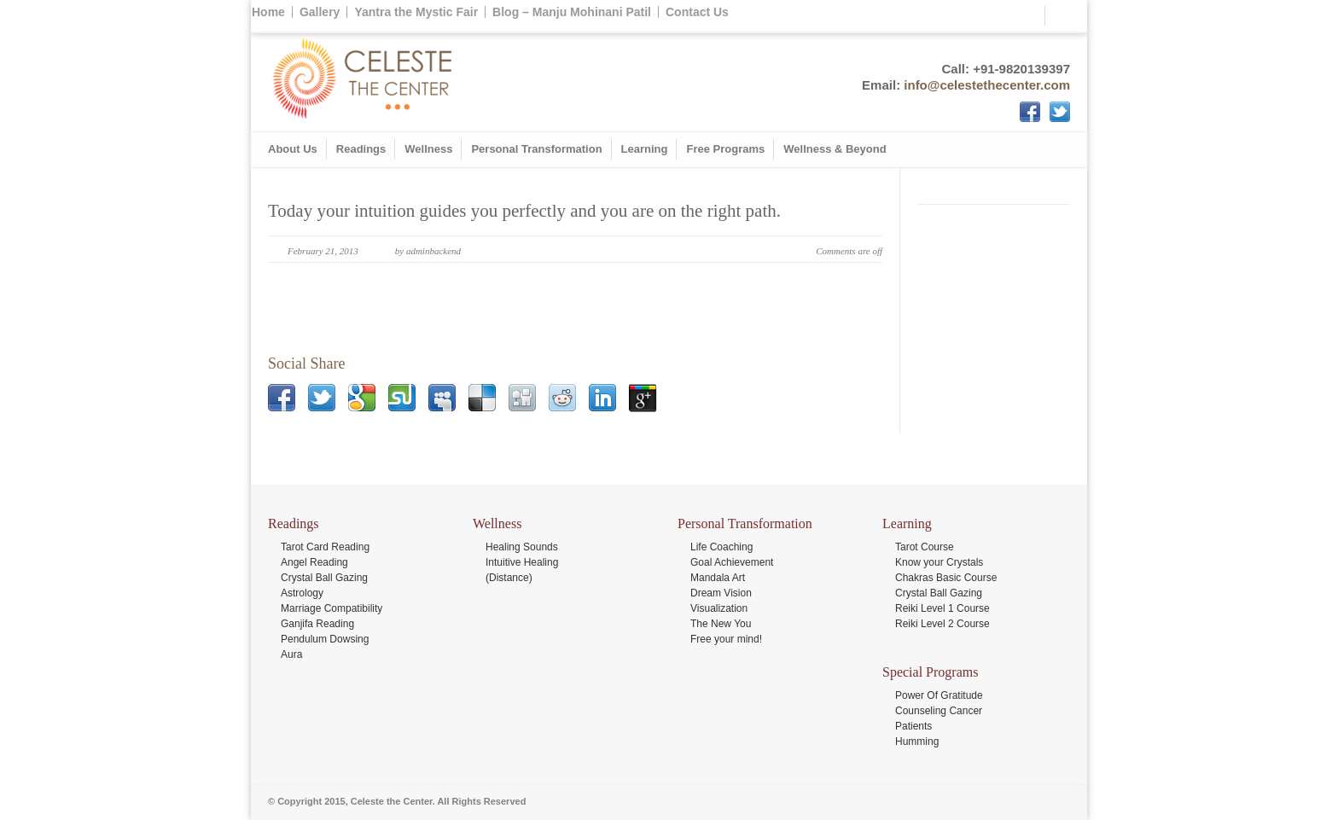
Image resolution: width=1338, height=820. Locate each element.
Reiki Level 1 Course (942, 608)
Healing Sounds (522, 547)
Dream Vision (721, 593)
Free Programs (725, 148)
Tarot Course (924, 547)
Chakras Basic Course (946, 578)
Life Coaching (721, 547)
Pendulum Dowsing (325, 639)
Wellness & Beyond (834, 148)
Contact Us (697, 12)
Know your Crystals (939, 562)
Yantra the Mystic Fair (416, 12)
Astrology (302, 593)
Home (268, 12)
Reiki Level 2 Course (942, 624)
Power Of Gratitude (939, 695)
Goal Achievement (731, 562)
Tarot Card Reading (325, 547)
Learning (644, 148)
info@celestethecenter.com (987, 85)
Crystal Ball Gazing (324, 578)
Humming (917, 741)
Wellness (428, 148)
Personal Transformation (536, 148)
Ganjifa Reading (317, 624)
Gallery (320, 12)
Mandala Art (717, 578)
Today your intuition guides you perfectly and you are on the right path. (524, 211)
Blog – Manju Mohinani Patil (571, 12)
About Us (292, 148)
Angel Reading (314, 562)
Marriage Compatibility (331, 608)
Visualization (719, 608)
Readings (361, 148)
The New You (720, 624)
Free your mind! (726, 639)
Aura (291, 654)
